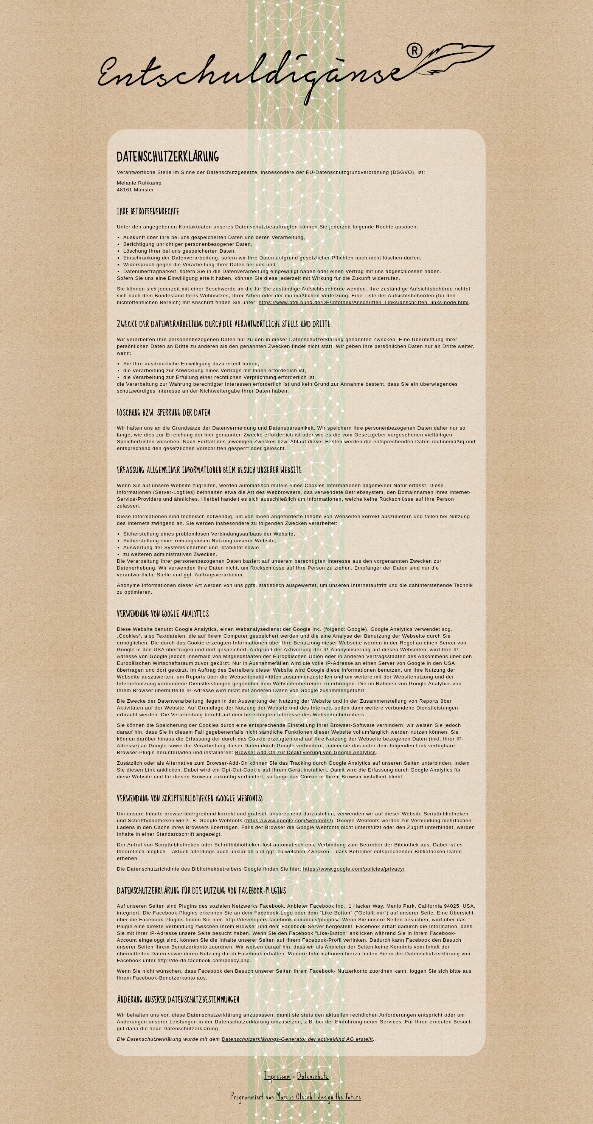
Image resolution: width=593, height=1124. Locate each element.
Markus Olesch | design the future (319, 1096)
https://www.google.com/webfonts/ (288, 820)
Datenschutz (313, 1075)
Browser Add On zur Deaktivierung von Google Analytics (305, 752)
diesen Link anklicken (153, 770)
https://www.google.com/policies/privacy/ (354, 869)
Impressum (277, 1075)
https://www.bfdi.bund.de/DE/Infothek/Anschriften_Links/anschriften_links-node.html (364, 302)
